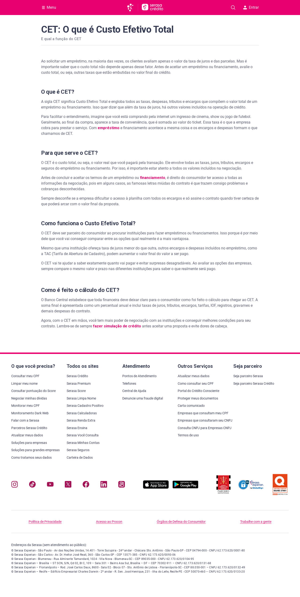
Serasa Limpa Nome (81, 398)
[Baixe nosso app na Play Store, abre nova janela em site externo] (185, 487)
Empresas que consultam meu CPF (203, 413)
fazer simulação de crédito (117, 326)
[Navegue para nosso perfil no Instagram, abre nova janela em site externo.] (14, 485)
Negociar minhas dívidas (29, 398)
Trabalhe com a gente (255, 521)
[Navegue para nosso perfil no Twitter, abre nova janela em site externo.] (68, 485)
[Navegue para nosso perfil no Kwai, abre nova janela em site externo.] (121, 485)
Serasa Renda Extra (81, 420)
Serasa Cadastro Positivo (85, 405)
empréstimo (108, 128)
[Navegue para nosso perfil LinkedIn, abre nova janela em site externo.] (103, 485)
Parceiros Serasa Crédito (29, 428)
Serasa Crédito (77, 376)
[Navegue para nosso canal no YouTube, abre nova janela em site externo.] (50, 485)
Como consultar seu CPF (196, 383)
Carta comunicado (191, 405)
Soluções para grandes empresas (35, 450)
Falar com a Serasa (25, 420)
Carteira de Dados (80, 457)
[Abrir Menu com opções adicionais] (49, 7)
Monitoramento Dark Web (30, 413)
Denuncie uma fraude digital (142, 398)
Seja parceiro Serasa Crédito (253, 383)
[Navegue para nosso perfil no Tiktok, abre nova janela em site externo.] (32, 485)
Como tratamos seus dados (31, 457)
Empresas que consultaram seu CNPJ (205, 420)
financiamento (152, 177)
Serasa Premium (79, 383)
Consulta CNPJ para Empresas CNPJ (204, 428)
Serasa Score (76, 391)
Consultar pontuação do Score (33, 391)
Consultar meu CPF (25, 376)
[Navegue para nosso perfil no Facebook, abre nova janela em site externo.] (86, 485)
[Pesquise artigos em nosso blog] (233, 7)
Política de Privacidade (45, 521)
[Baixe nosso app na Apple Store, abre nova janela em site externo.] (156, 487)
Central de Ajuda (134, 391)
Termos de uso (188, 435)
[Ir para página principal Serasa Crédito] (152, 7)
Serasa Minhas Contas (83, 443)
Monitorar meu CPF (25, 405)
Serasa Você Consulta (83, 435)
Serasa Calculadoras (82, 413)
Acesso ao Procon (109, 521)
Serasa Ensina (77, 428)
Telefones (129, 383)
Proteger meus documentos (198, 398)
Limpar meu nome (24, 383)
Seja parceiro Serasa (248, 376)
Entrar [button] (251, 7)
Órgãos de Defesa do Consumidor (181, 521)
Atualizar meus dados (27, 435)
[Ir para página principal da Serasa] (132, 7)
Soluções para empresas (29, 443)
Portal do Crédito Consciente (198, 391)
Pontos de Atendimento (139, 376)
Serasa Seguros (78, 450)
